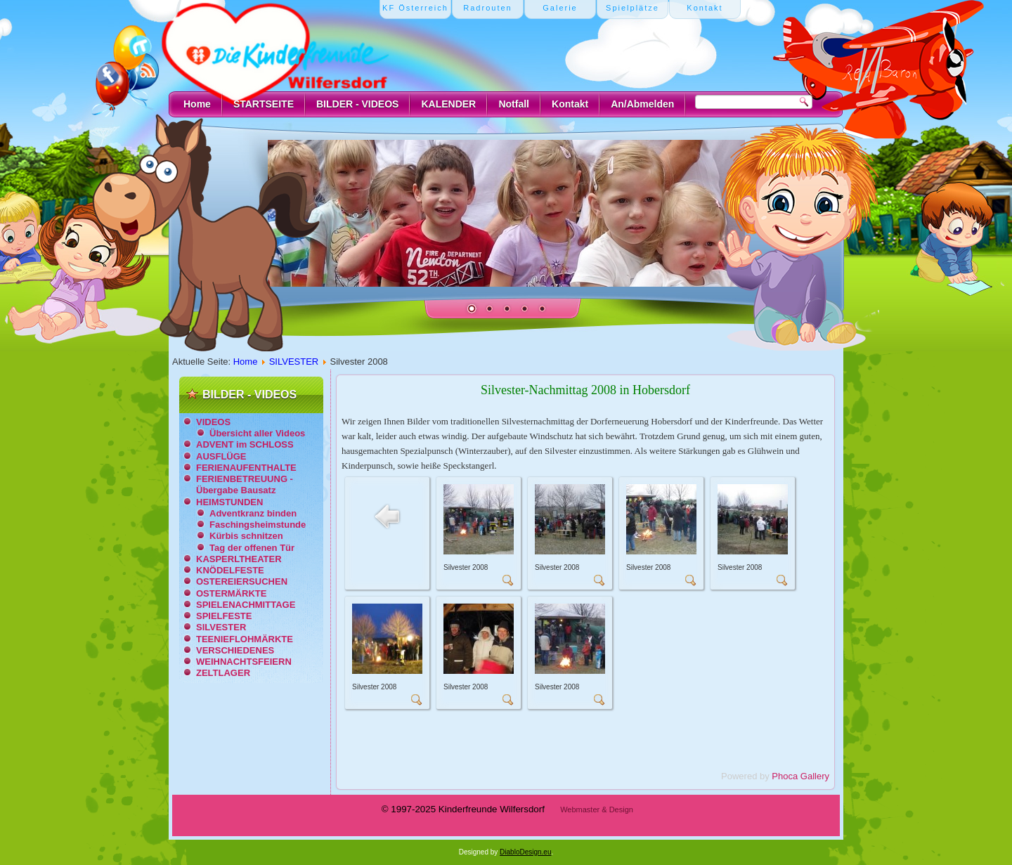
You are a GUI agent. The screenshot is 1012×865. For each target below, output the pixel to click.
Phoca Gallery (800, 776)
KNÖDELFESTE (230, 570)
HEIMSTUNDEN (229, 502)
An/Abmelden (642, 104)
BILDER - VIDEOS (357, 104)
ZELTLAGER (223, 673)
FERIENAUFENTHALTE (246, 467)
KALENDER (448, 104)
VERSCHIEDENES (235, 650)
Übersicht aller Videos (257, 433)
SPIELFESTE (224, 616)
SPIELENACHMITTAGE (245, 604)
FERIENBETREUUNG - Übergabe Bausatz (244, 484)
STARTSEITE (263, 104)
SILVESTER (294, 361)
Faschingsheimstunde (257, 524)
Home (197, 104)
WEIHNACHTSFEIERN (244, 661)
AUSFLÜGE (221, 456)
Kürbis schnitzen (246, 536)
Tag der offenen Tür (251, 547)
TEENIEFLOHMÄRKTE (244, 639)
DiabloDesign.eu (525, 852)
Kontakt (570, 104)
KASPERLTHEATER (239, 559)
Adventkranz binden (253, 513)
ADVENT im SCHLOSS (245, 444)
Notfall (513, 104)
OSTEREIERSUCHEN (241, 581)
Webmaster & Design (596, 809)
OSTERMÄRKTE (231, 593)
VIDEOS (213, 422)
